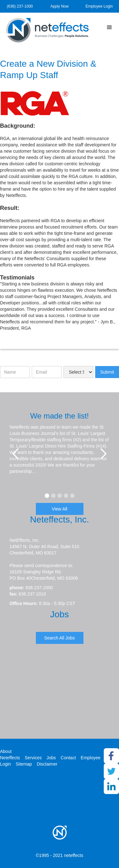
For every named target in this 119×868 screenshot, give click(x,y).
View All (59, 508)
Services (33, 757)
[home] (47, 30)
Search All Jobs (59, 637)
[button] (109, 27)
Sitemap (24, 764)
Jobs (51, 757)
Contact (68, 757)
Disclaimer (47, 764)
